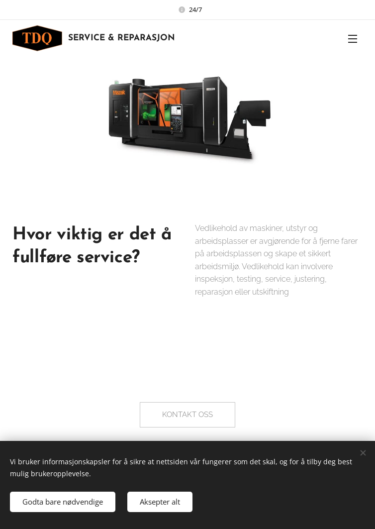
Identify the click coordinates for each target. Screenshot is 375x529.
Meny (352, 38)
